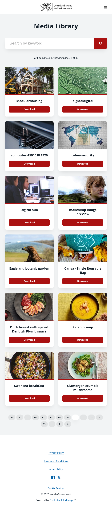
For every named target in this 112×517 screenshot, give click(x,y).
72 (83, 417)
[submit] (100, 43)
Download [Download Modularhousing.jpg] (29, 109)
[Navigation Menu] (105, 7)
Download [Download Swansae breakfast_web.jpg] (29, 398)
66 (35, 417)
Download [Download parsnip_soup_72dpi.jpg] (82, 339)
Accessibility (56, 469)
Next (59, 424)
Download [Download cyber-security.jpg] (82, 163)
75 (44, 424)
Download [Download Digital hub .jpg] (29, 222)
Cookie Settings (56, 488)
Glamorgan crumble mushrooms (83, 388)
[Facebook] (53, 477)
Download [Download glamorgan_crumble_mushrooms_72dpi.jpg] (82, 398)
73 (91, 417)
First (11, 417)
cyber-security (83, 155)
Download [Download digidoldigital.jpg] (82, 109)
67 (43, 417)
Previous (19, 417)
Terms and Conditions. (56, 461)
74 (99, 417)
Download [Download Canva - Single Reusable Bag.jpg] (82, 281)
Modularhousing (29, 101)
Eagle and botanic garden (29, 268)
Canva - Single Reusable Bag (82, 270)
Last (67, 424)
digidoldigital (82, 101)
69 (59, 417)
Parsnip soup (82, 327)
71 (75, 417)
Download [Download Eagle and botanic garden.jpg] (29, 281)
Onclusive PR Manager (62, 500)
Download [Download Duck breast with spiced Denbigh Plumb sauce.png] (29, 339)
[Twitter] (59, 477)
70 (67, 417)
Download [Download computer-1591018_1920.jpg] (29, 163)
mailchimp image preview (83, 212)
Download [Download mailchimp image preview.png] (82, 222)
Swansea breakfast (29, 386)
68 (51, 417)
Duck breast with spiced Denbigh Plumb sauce (29, 329)
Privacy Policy (56, 452)
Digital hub (29, 210)
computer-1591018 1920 (29, 155)
